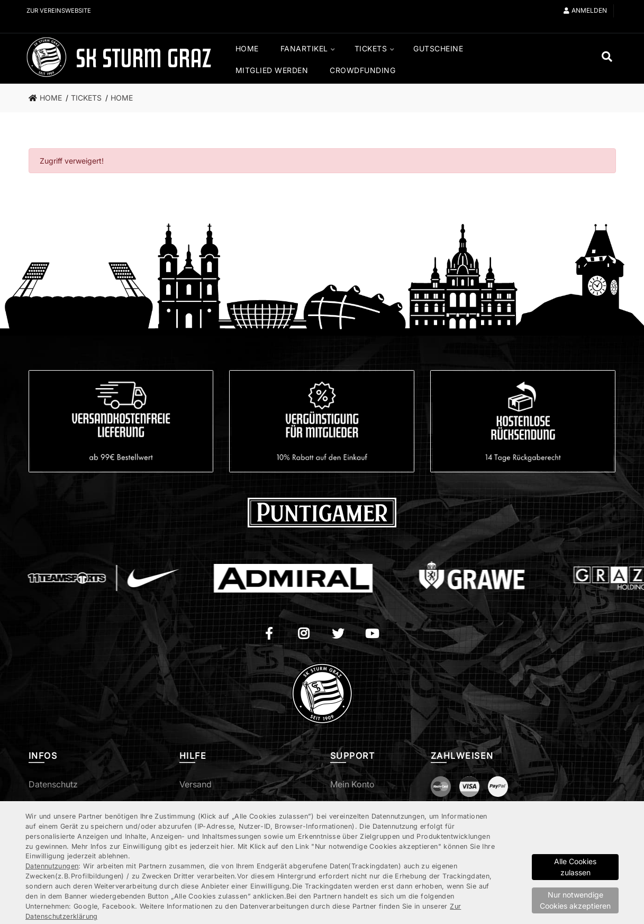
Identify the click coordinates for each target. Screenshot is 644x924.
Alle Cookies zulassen (575, 867)
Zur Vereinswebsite (61, 10)
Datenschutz (53, 784)
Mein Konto (352, 784)
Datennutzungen (51, 866)
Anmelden (585, 10)
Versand (195, 784)
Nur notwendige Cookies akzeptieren (575, 900)
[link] (48, 98)
